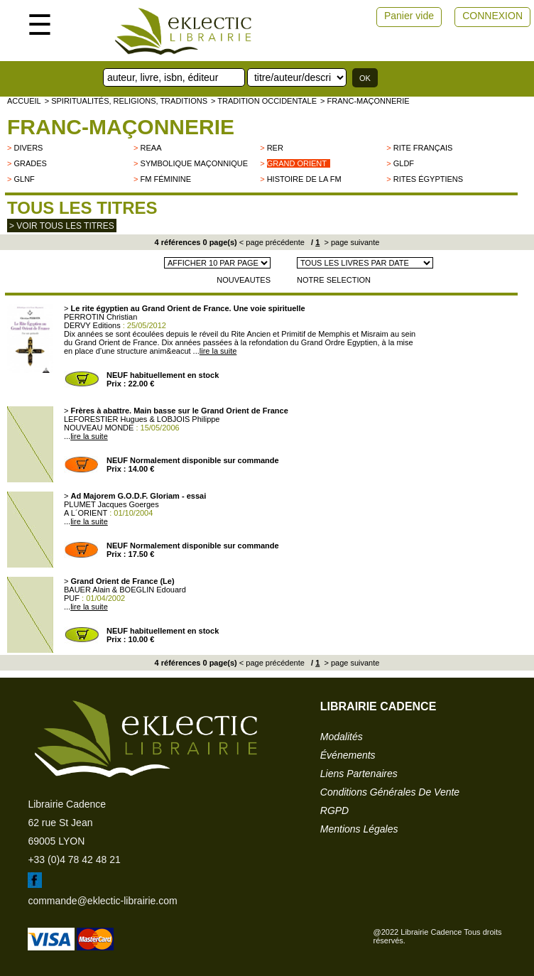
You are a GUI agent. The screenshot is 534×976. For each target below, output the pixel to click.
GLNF (23, 179)
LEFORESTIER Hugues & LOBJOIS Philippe (141, 419)
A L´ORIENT (85, 513)
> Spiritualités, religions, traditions (126, 101)
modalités (341, 736)
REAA (151, 147)
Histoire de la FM (304, 179)
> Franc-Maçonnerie (365, 101)
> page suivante (350, 242)
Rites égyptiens (428, 179)
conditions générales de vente (389, 792)
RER (275, 147)
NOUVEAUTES (244, 280)
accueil (24, 101)
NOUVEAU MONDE (99, 427)
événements (348, 755)
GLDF (403, 163)
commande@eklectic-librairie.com (102, 900)
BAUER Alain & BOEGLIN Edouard (125, 589)
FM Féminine (166, 179)
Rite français (423, 147)
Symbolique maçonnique (195, 163)
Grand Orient (297, 163)
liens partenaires (359, 773)
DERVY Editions (92, 325)
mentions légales (359, 829)
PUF (72, 598)
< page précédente (272, 242)
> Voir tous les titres (61, 226)
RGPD (334, 810)
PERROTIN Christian (100, 317)
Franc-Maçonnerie (120, 127)
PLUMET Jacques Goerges (111, 504)
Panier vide (409, 15)
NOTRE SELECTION (334, 280)
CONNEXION (492, 15)
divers (28, 147)
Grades (29, 163)
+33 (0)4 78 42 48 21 (74, 859)
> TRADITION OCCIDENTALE (264, 101)
